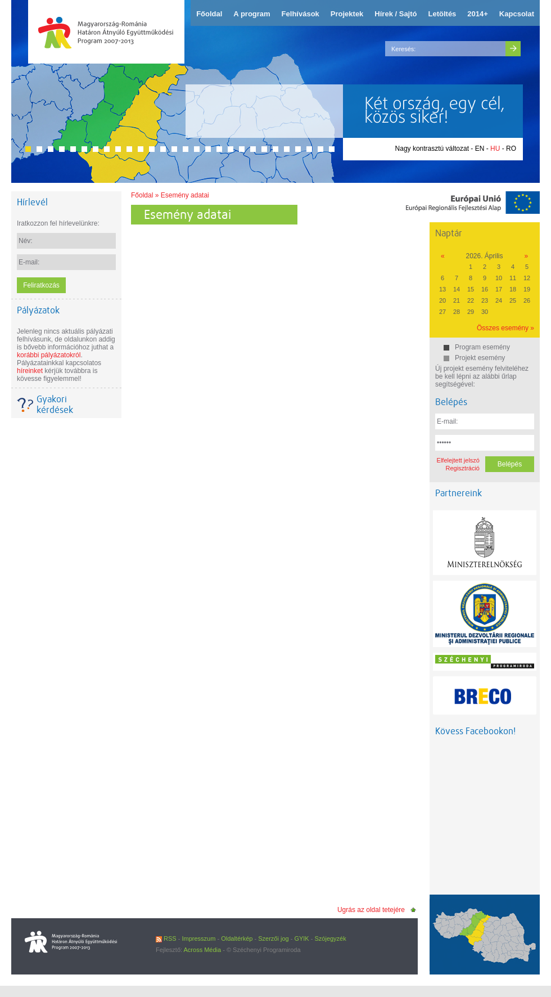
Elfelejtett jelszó (458, 460)
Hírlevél (32, 202)
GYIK (301, 938)
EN (480, 148)
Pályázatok (38, 310)
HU (495, 148)
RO (511, 148)
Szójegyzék (330, 938)
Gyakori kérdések (55, 404)
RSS (166, 938)
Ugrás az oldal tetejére (371, 910)
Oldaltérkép (236, 938)
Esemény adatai (185, 195)
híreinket (30, 371)
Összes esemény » (505, 328)
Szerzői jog (273, 938)
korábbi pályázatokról (48, 355)
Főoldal (142, 195)
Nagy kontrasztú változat (432, 148)
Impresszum (198, 938)
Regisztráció (462, 468)
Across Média (203, 949)
